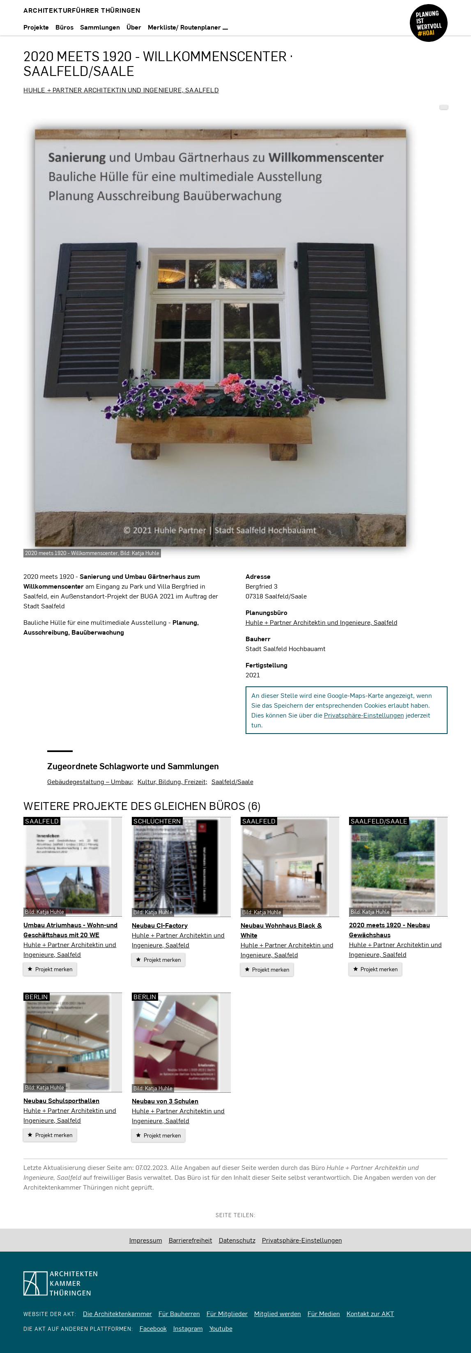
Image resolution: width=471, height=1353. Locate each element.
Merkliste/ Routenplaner (188, 27)
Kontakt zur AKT (370, 1313)
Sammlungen (100, 27)
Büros (64, 27)
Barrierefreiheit (190, 1240)
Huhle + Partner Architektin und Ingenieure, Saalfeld (120, 89)
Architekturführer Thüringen (81, 10)
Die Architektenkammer (117, 1313)
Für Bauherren (179, 1313)
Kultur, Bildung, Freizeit (172, 781)
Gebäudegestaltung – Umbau (89, 781)
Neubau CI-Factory (160, 925)
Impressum (145, 1240)
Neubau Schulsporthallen (61, 1100)
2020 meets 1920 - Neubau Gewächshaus (389, 929)
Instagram (188, 1328)
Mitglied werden (277, 1313)
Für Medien (324, 1313)
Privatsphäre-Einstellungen (364, 715)
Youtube (220, 1328)
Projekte (36, 27)
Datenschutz (237, 1240)
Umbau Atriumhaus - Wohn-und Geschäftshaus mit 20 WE (70, 929)
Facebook (153, 1328)
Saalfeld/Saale (232, 781)
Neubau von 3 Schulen (165, 1100)
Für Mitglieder (227, 1313)
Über (133, 27)
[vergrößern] (220, 338)
